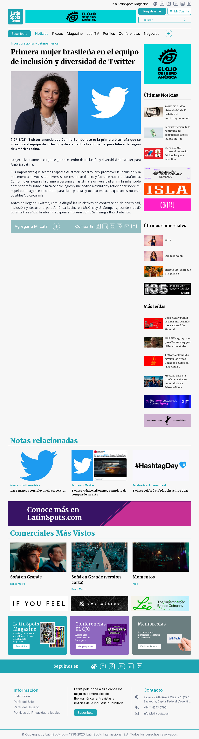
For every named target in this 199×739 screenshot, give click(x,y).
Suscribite (21, 646)
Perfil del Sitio (24, 702)
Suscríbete (19, 34)
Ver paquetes (85, 646)
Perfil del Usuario (26, 707)
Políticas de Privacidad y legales (37, 713)
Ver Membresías (149, 646)
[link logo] (15, 17)
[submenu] (168, 33)
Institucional (22, 696)
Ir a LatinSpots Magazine (130, 4)
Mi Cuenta (179, 11)
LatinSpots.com (56, 734)
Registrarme (152, 11)
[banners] (80, 16)
